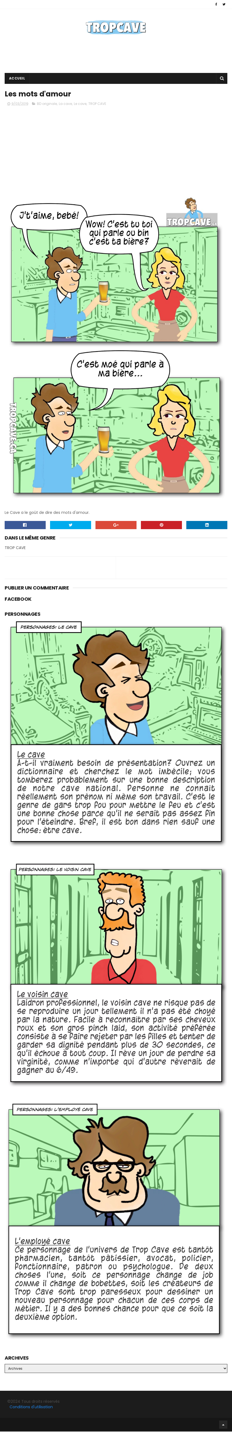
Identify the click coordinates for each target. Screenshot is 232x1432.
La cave (65, 104)
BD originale (47, 104)
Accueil (17, 78)
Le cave (80, 104)
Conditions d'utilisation (31, 1407)
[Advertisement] (116, 55)
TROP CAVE (97, 104)
